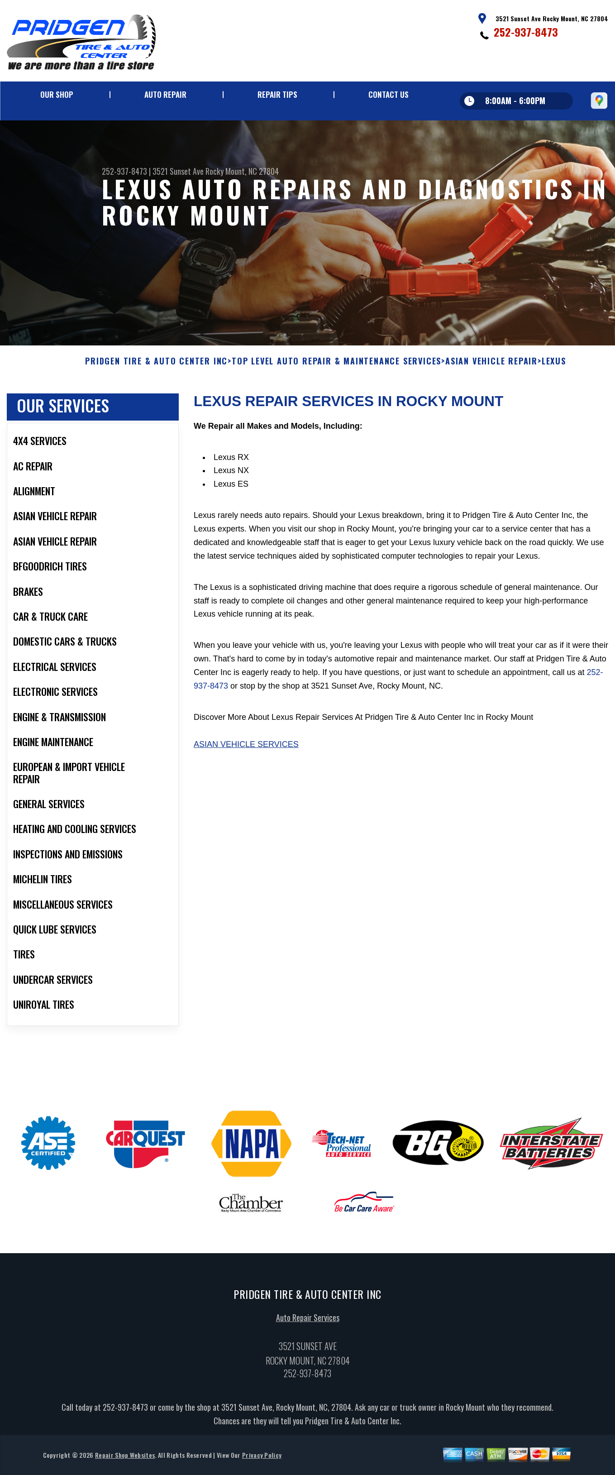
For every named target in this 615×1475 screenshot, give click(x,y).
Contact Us (388, 94)
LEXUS (554, 366)
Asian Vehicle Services (246, 748)
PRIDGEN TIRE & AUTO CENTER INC (156, 366)
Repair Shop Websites (125, 1459)
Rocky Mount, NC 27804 (242, 171)
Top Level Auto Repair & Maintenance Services (336, 366)
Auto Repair (165, 94)
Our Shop (56, 94)
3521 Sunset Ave (178, 171)
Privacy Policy (261, 1459)
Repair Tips (277, 94)
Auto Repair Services (307, 1322)
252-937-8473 (526, 32)
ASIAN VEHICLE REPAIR (491, 366)
